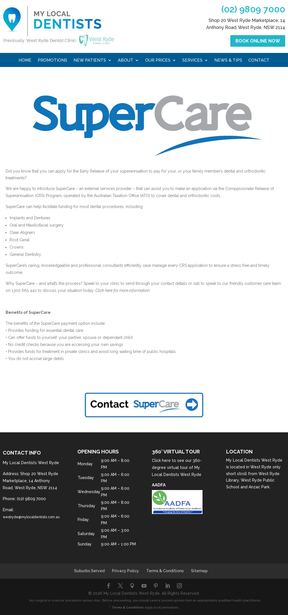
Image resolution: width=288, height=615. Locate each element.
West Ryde (260, 467)
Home (25, 60)
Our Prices (157, 60)
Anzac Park (259, 487)
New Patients (89, 60)
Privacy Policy (125, 571)
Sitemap (199, 571)
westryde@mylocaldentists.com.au (31, 517)
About (125, 60)
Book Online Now (257, 41)
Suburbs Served (89, 571)
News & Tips (228, 60)
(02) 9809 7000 (253, 9)
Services (192, 60)
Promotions (52, 60)
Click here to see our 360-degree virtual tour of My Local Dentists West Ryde (177, 467)
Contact (258, 60)
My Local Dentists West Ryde (254, 460)
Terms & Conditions (165, 571)
